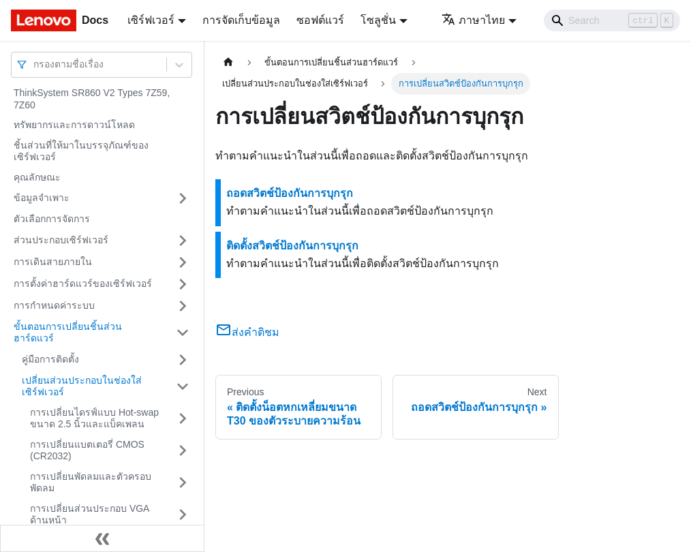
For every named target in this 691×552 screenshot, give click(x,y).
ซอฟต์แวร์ (320, 20)
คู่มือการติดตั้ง (50, 359)
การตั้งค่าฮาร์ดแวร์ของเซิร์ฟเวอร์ (83, 283)
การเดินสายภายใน (53, 261)
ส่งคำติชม (247, 332)
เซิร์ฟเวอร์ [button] (150, 20)
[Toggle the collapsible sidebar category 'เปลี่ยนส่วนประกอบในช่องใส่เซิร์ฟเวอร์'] (183, 387)
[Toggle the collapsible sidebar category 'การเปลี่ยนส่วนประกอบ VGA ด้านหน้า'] (183, 515)
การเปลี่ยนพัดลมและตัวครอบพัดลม (90, 482)
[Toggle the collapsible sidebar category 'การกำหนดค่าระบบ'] (183, 306)
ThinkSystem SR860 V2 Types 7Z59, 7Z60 (92, 98)
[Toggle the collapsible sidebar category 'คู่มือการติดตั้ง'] (183, 360)
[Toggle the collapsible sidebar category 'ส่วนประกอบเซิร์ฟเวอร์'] (183, 240)
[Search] (612, 20)
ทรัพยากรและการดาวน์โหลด (74, 124)
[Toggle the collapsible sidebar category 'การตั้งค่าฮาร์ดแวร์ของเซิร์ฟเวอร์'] (183, 284)
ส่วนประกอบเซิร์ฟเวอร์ (61, 239)
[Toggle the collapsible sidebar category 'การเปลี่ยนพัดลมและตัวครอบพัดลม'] (183, 483)
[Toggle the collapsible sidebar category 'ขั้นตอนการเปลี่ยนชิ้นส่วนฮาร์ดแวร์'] (183, 333)
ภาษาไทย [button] (473, 20)
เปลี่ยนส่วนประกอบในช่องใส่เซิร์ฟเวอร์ (82, 386)
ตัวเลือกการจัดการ (52, 218)
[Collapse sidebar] (102, 538)
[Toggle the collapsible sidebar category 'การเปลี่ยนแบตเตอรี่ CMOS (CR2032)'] (183, 451)
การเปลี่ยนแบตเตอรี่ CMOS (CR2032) (87, 450)
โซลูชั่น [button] (378, 20)
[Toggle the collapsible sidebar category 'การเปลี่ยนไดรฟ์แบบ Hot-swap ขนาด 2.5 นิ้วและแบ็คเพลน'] (183, 419)
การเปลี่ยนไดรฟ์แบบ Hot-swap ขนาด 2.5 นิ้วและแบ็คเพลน (94, 418)
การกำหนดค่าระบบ (54, 305)
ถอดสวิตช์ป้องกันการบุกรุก (289, 193)
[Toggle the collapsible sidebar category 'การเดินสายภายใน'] (183, 262)
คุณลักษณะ (37, 177)
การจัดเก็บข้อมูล (241, 20)
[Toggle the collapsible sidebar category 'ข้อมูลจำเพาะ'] (183, 198)
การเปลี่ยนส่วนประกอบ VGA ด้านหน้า (89, 514)
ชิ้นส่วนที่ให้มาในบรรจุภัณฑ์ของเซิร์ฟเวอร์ (81, 151)
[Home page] (228, 62)
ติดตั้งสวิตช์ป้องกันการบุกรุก (292, 245)
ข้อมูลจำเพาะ (42, 197)
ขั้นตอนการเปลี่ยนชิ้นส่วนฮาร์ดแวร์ (68, 332)
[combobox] (34, 64)
